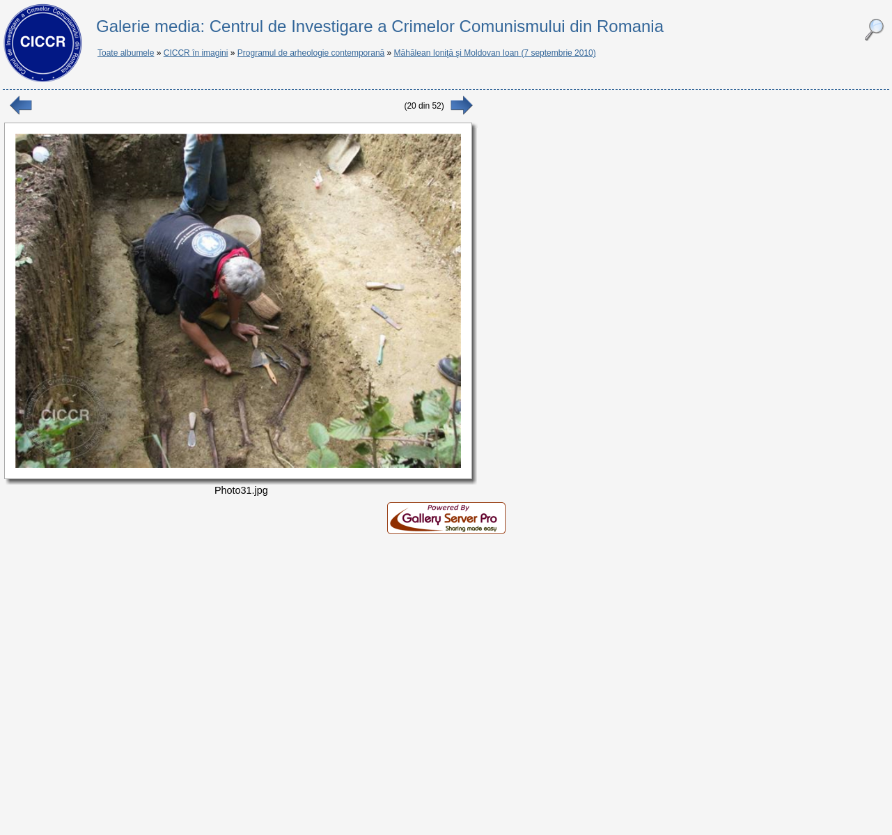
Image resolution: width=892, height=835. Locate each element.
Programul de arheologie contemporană (310, 53)
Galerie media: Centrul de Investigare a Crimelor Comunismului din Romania (380, 26)
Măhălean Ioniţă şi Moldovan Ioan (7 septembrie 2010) (495, 53)
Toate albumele (125, 53)
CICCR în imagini (196, 53)
